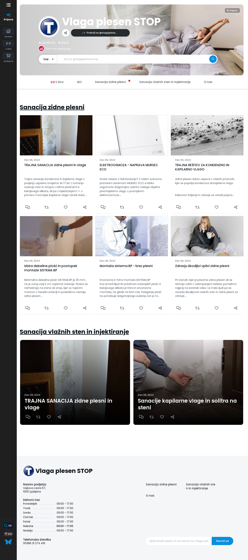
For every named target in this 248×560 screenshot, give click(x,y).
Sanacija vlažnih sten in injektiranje (74, 331)
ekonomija (64, 48)
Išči (79, 82)
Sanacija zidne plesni (52, 107)
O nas (150, 496)
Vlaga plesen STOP (111, 21)
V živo (57, 82)
